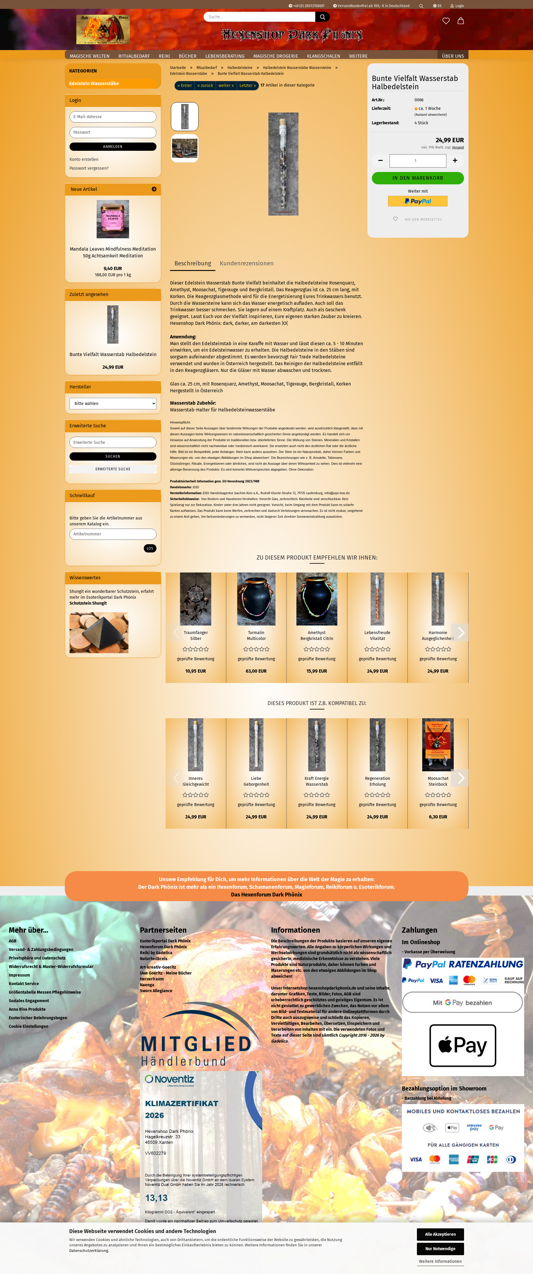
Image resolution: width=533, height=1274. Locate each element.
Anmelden (113, 147)
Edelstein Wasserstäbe (94, 83)
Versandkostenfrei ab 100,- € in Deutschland (371, 6)
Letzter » (248, 85)
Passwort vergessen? (89, 168)
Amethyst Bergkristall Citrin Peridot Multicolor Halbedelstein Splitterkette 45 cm (317, 636)
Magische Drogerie (275, 56)
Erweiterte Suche (113, 469)
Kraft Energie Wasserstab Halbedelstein (316, 781)
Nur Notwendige (440, 1248)
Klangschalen (323, 56)
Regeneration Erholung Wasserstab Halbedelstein (377, 781)
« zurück (205, 85)
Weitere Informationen (440, 1261)
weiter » (226, 85)
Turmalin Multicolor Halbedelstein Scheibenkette (256, 636)
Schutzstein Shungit (88, 603)
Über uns (453, 56)
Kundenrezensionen (247, 263)
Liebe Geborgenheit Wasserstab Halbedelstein (256, 781)
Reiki (164, 56)
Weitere (358, 56)
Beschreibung (192, 263)
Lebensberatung (225, 56)
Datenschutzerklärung (88, 1250)
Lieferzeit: (381, 108)
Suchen (112, 456)
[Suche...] (322, 17)
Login (457, 6)
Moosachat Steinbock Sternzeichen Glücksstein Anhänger (438, 781)
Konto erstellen (84, 159)
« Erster (184, 85)
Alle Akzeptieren (440, 1234)
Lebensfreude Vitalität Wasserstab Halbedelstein (377, 636)
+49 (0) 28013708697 (306, 6)
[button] (460, 21)
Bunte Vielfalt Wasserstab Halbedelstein (113, 354)
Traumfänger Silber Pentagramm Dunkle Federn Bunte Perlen (195, 636)
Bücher (188, 56)
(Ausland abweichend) (431, 115)
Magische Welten (90, 56)
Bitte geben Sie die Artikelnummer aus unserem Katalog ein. (106, 521)
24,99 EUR (113, 367)
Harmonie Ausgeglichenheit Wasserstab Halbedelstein (438, 636)
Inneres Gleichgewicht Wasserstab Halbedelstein (195, 781)
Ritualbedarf (134, 56)
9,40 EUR (113, 268)
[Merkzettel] (446, 21)
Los (150, 548)
